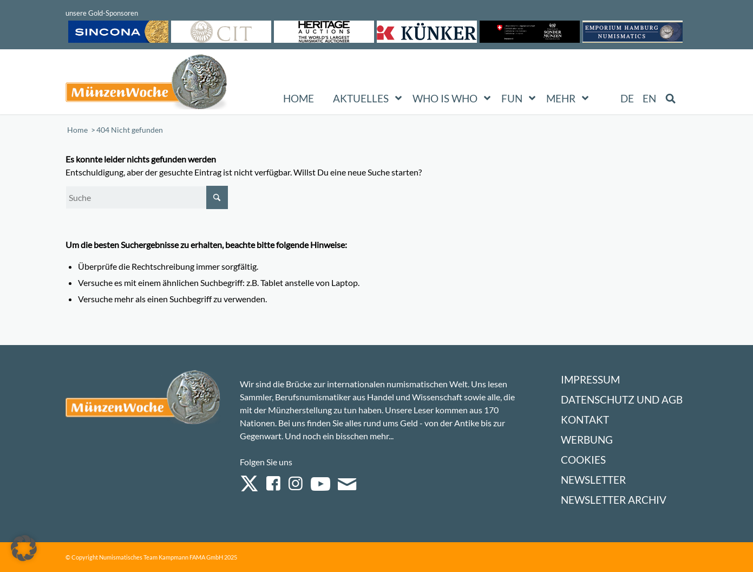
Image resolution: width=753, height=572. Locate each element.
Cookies (583, 459)
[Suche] (147, 197)
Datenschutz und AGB (622, 399)
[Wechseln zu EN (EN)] (649, 98)
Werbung (587, 439)
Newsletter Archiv (613, 499)
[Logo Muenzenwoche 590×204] (147, 84)
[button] (24, 548)
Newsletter (593, 479)
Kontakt (585, 419)
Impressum (590, 379)
